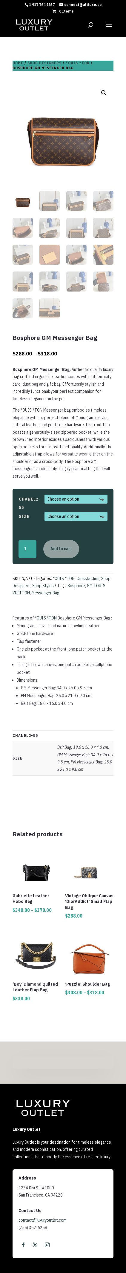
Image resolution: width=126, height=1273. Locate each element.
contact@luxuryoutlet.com (43, 1220)
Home (18, 63)
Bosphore (76, 585)
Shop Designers (44, 63)
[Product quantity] (27, 549)
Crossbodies (87, 578)
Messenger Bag (45, 593)
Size (24, 516)
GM (90, 585)
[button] (104, 93)
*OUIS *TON (78, 63)
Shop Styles (43, 585)
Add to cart (61, 548)
